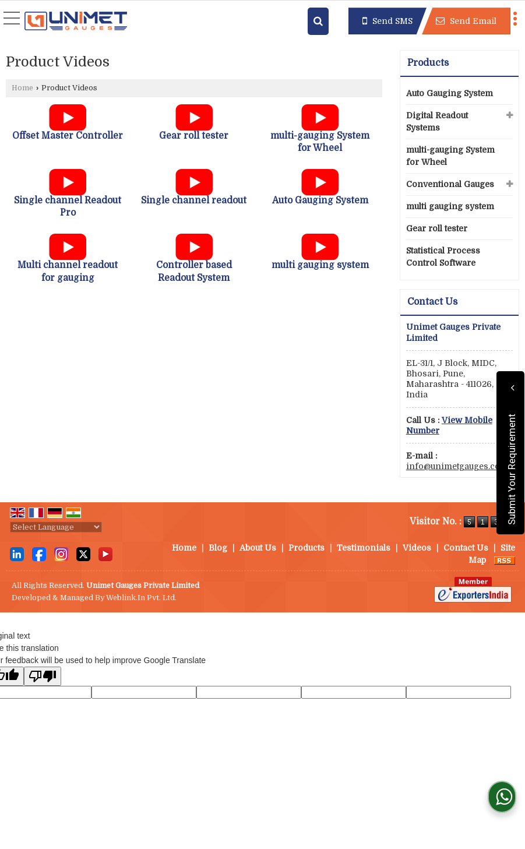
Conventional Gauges (450, 184)
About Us (257, 547)
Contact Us (465, 547)
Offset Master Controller (67, 136)
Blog (218, 547)
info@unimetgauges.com (457, 466)
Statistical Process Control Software (443, 256)
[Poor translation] (42, 676)
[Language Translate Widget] (56, 527)
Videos (417, 547)
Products (428, 63)
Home (22, 88)
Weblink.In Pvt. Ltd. (141, 598)
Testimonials (363, 547)
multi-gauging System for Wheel (450, 156)
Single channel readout (193, 200)
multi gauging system (320, 265)
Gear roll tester (193, 136)
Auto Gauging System (320, 200)
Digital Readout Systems (437, 121)
